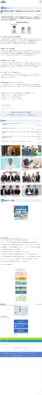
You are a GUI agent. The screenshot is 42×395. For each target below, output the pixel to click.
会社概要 (6, 353)
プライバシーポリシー (13, 353)
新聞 (21, 333)
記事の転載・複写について (23, 353)
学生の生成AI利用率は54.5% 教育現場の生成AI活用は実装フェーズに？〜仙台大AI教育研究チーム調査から (21, 256)
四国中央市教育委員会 (6, 105)
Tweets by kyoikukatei (4, 344)
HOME (2, 353)
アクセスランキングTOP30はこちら (6, 264)
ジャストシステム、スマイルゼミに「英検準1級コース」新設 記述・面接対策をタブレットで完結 (20, 258)
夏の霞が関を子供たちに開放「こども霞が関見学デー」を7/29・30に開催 (15, 251)
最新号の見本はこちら (4, 316)
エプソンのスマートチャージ (7, 107)
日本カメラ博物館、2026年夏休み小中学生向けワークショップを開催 (14, 261)
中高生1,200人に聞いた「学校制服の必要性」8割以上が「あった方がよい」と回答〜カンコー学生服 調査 (21, 244)
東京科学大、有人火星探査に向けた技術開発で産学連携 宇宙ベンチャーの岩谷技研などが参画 (19, 254)
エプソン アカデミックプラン (7, 109)
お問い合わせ (31, 353)
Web (24, 333)
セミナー (16, 334)
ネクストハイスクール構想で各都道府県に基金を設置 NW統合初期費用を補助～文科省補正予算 (19, 242)
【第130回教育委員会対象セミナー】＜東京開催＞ (11, 249)
